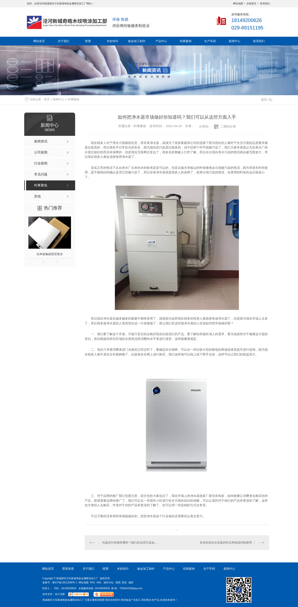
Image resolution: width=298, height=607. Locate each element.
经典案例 (185, 41)
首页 (47, 99)
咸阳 (130, 582)
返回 (266, 99)
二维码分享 (228, 126)
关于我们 (63, 41)
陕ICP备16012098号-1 (64, 582)
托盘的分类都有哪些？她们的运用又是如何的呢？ (131, 542)
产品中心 (161, 41)
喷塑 (88, 41)
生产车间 (210, 41)
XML (99, 582)
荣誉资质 (68, 568)
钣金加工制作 (136, 41)
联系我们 (265, 3)
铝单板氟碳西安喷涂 (50, 254)
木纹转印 (112, 41)
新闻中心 (234, 41)
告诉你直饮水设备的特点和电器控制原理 (226, 542)
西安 (124, 582)
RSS (92, 582)
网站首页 (39, 41)
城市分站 (108, 582)
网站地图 (238, 3)
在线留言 (251, 3)
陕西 (118, 582)
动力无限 (60, 594)
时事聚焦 (73, 99)
